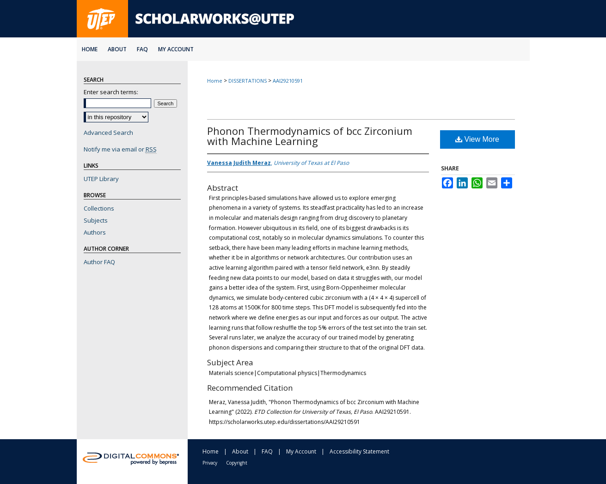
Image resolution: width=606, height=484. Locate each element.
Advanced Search (108, 132)
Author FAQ (99, 262)
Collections (99, 208)
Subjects (96, 220)
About (240, 451)
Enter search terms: (111, 92)
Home (214, 80)
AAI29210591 (288, 80)
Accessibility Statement (359, 451)
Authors (95, 232)
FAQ (267, 451)
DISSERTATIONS (247, 80)
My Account (301, 451)
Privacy (209, 463)
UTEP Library (101, 179)
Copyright (236, 463)
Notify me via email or (120, 149)
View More (477, 139)
